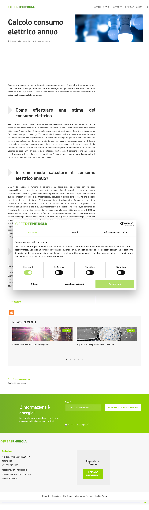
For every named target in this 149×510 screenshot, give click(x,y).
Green (97, 7)
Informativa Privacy (84, 496)
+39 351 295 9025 (10, 465)
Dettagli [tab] (74, 232)
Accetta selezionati (74, 284)
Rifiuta (34, 284)
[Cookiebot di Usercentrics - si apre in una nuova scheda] (122, 224)
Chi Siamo (68, 496)
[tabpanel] (42, 337)
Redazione (13, 41)
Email (68, 402)
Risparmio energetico (42, 41)
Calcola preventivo (93, 473)
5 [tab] (82, 359)
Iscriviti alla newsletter (123, 407)
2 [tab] (70, 359)
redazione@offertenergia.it (14, 469)
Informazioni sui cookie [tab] (115, 232)
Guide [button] (139, 7)
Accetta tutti (115, 284)
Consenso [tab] (33, 232)
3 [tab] (74, 359)
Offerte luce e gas (123, 7)
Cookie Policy (101, 496)
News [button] (106, 7)
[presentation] (84, 417)
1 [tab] (66, 359)
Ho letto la (78, 424)
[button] (147, 7)
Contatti (45, 496)
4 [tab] (78, 359)
